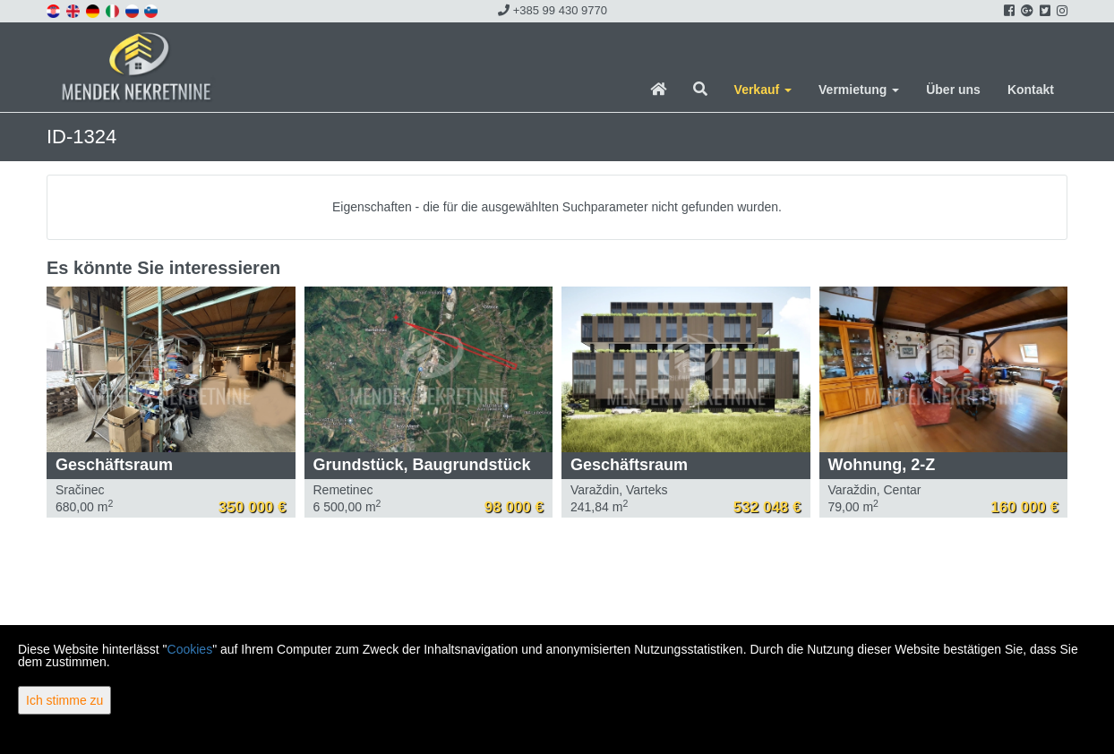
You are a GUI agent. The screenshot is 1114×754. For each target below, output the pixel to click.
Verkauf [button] (763, 89)
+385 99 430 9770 (552, 10)
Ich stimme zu (64, 700)
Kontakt (1030, 89)
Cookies (190, 649)
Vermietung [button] (858, 89)
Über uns (953, 89)
